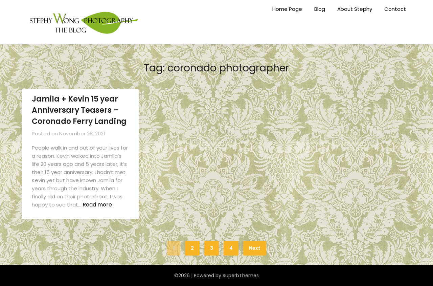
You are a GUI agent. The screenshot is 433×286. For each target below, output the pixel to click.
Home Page (287, 9)
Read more (97, 204)
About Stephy (354, 9)
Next (254, 248)
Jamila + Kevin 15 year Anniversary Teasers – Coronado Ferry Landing (79, 110)
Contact (395, 9)
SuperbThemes (241, 275)
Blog (319, 9)
